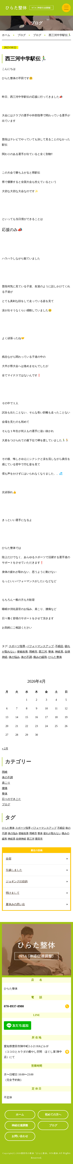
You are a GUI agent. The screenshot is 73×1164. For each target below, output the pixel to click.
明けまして (12, 892)
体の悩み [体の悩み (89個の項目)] (13, 833)
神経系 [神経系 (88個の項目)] (11, 838)
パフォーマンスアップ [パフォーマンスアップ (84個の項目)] (43, 827)
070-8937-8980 (14, 1006)
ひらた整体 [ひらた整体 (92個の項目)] (8, 827)
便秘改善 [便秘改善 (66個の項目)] (23, 833)
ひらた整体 (55, 657)
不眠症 (59, 646)
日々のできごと (11, 799)
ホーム (6, 35)
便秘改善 (22, 651)
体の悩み (14, 657)
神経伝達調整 (20, 1125)
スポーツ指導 (17, 646)
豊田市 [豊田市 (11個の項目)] (39, 838)
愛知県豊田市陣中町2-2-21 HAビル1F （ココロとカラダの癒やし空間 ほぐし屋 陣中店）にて (33, 1052)
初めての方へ (53, 1114)
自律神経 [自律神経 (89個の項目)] (21, 838)
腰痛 (4, 788)
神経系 (59, 651)
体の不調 (26, 657)
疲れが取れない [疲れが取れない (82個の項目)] (52, 833)
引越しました (14, 870)
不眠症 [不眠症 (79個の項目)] (61, 827)
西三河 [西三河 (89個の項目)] (30, 838)
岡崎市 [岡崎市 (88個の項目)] (33, 833)
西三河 (43, 651)
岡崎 (4, 772)
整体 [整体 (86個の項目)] (40, 833)
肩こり (6, 782)
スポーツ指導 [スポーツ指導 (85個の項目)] (23, 827)
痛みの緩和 (40, 657)
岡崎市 (33, 651)
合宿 (8, 858)
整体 (51, 651)
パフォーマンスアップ (40, 646)
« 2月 (5, 748)
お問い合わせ (20, 1136)
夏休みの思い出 (15, 904)
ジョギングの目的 (17, 881)
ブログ (22, 35)
